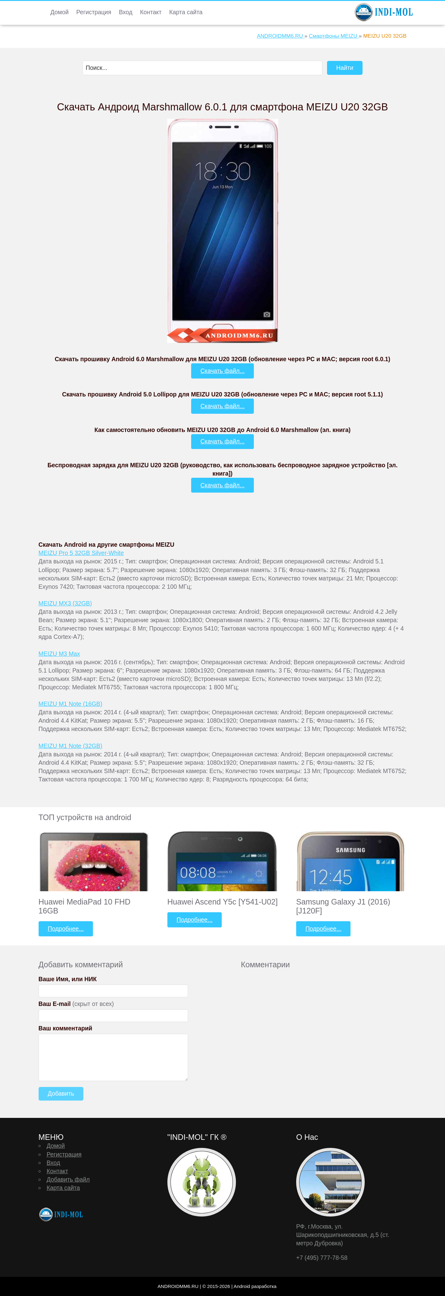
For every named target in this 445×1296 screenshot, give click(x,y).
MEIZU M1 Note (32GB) (71, 745)
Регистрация (93, 12)
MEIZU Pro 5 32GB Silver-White (81, 553)
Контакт (151, 12)
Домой (59, 12)
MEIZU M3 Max (59, 653)
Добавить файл (68, 1179)
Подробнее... (66, 928)
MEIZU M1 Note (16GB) (71, 703)
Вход (125, 12)
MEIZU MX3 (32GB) (65, 603)
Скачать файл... (222, 370)
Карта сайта (186, 12)
